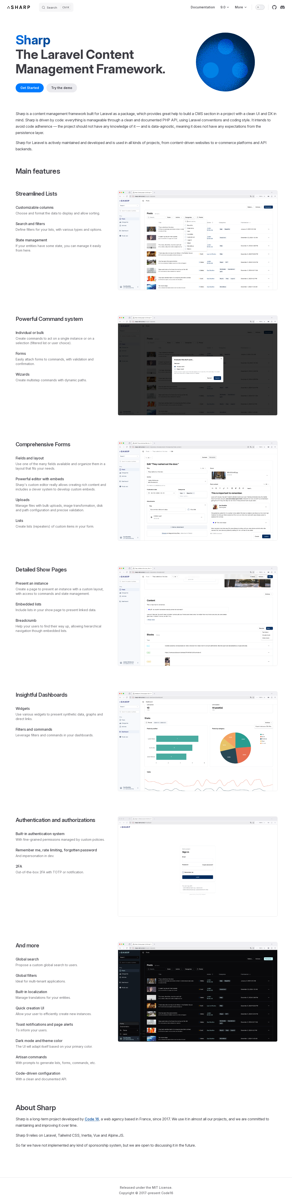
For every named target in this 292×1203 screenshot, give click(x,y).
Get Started (29, 88)
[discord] (282, 7)
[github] (274, 7)
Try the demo (61, 88)
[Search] (56, 7)
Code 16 (92, 1119)
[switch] (260, 7)
